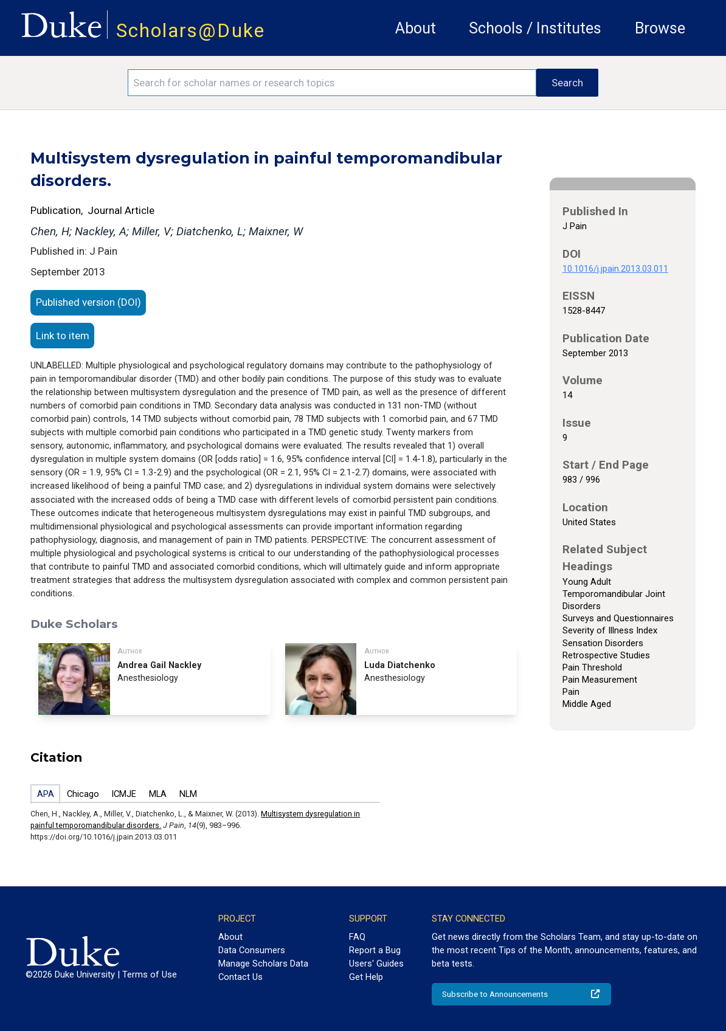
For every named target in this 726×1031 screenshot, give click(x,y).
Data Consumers (251, 950)
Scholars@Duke (190, 30)
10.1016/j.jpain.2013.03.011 (615, 268)
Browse (660, 28)
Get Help (366, 976)
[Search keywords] (332, 82)
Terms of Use (149, 974)
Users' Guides (376, 963)
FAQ (357, 936)
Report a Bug (375, 950)
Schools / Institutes (535, 28)
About (415, 28)
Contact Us (240, 976)
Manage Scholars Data (263, 963)
